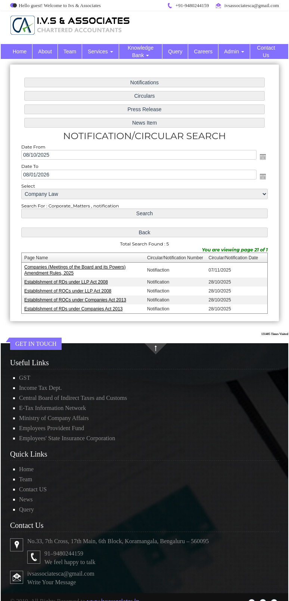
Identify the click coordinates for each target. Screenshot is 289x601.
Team (69, 51)
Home (20, 51)
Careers (203, 51)
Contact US (33, 489)
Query (175, 51)
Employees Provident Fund (51, 428)
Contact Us (266, 51)
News (25, 499)
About (45, 51)
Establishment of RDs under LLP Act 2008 (67, 280)
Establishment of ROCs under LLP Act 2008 (69, 289)
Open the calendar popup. (261, 157)
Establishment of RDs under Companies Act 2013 (74, 307)
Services (100, 51)
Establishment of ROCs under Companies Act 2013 (76, 298)
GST (24, 378)
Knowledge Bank (140, 51)
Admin (234, 51)
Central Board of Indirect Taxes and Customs (73, 398)
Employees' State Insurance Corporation (67, 438)
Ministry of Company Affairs (54, 418)
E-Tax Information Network (52, 408)
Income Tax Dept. (40, 388)
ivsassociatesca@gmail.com (251, 5)
